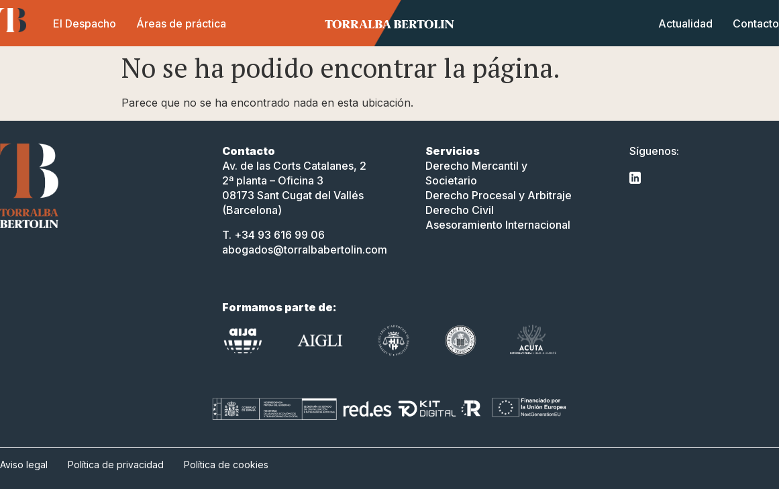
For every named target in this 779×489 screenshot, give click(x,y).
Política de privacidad (116, 464)
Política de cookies (226, 464)
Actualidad (685, 23)
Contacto (756, 23)
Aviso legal (24, 464)
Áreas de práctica (181, 23)
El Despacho (84, 23)
